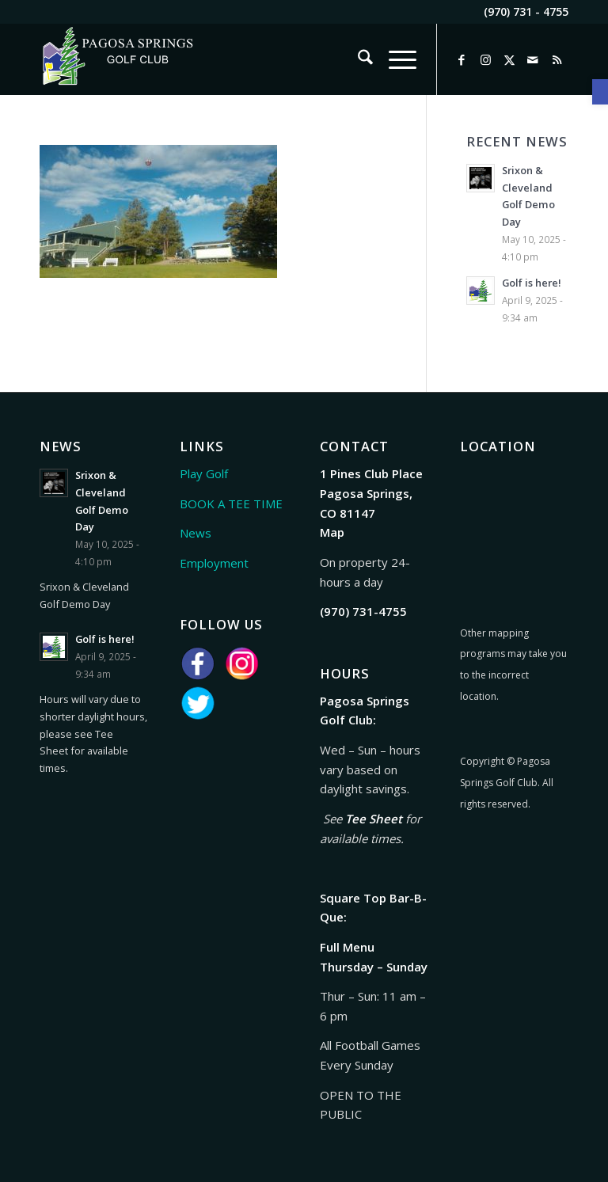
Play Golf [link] (204, 473)
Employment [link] (214, 563)
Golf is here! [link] (531, 283)
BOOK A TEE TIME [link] (231, 503)
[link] (600, 92)
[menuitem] (357, 59)
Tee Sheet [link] (373, 819)
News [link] (195, 533)
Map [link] (332, 532)
